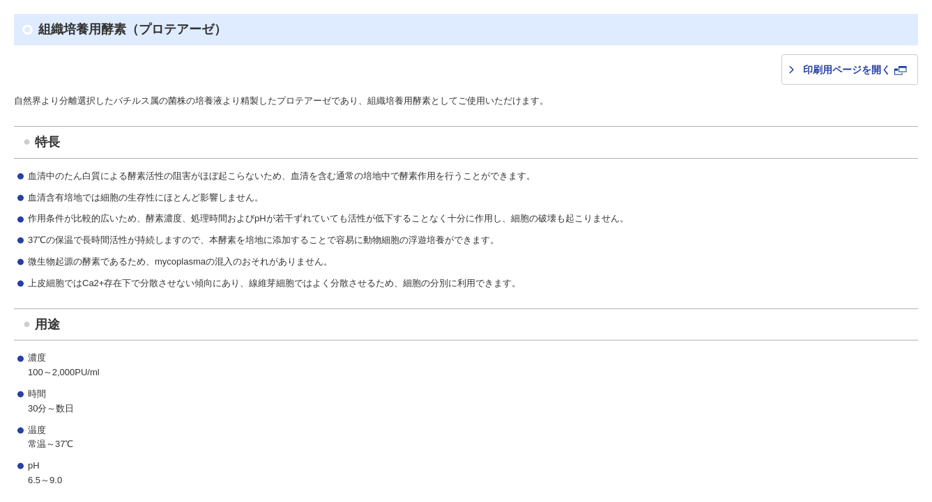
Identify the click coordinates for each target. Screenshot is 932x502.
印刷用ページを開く (855, 69)
